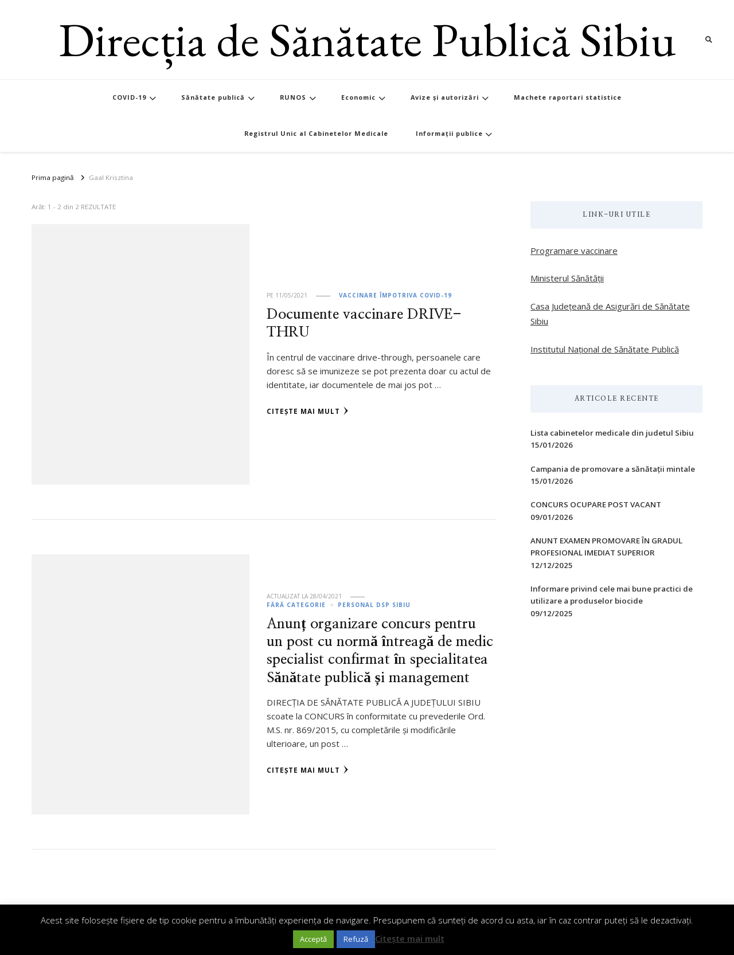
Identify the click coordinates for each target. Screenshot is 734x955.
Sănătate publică (213, 97)
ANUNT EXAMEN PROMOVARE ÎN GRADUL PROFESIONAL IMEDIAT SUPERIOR (606, 546)
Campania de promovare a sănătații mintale (612, 469)
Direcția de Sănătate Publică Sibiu (367, 39)
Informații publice (449, 133)
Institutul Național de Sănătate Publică (604, 349)
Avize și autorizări (445, 97)
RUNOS (293, 97)
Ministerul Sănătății (567, 278)
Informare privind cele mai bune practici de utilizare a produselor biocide (611, 595)
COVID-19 (129, 97)
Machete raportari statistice (568, 97)
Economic (358, 97)
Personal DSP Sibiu (374, 605)
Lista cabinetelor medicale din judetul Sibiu (612, 433)
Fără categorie (296, 605)
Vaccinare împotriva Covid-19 (395, 295)
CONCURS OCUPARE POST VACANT (595, 504)
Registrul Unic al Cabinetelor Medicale (316, 133)
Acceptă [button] (313, 939)
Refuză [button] (355, 939)
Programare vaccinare (574, 250)
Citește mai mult (308, 411)
